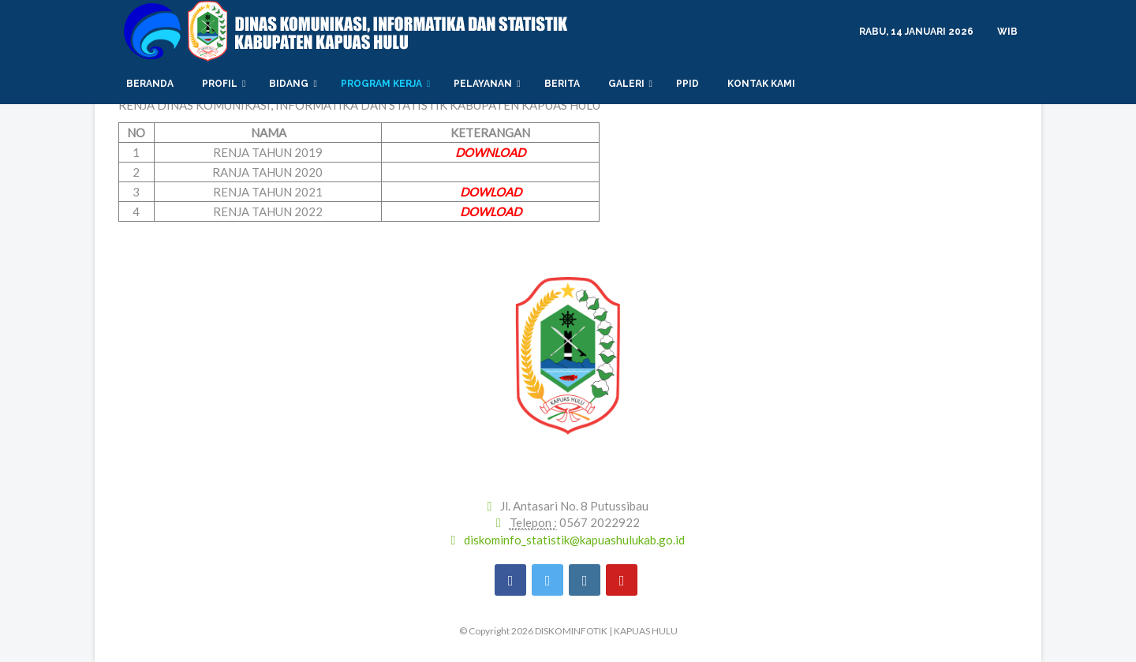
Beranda (152, 83)
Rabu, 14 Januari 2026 (916, 31)
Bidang (292, 83)
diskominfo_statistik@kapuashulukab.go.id (574, 540)
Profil (223, 83)
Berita (564, 83)
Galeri (630, 83)
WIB (1007, 31)
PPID (690, 83)
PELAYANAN (487, 83)
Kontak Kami (763, 83)
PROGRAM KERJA (385, 83)
